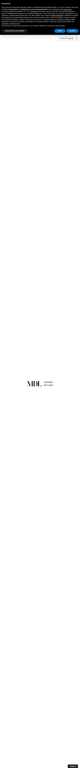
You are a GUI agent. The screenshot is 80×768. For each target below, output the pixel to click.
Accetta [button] (72, 31)
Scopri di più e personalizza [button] (14, 31)
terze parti (34, 11)
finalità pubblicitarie (57, 15)
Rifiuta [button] (60, 31)
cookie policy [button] (67, 9)
